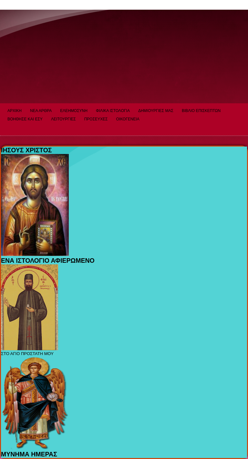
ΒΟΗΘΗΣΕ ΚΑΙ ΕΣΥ (25, 119)
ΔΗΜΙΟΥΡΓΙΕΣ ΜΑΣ (155, 110)
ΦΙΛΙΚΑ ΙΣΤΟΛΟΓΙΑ (113, 110)
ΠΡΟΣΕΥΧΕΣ (96, 119)
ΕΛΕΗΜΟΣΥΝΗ (74, 110)
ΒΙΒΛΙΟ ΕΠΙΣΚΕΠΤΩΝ (201, 110)
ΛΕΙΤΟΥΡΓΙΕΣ (63, 119)
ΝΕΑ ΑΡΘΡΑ (41, 110)
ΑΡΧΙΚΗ (14, 110)
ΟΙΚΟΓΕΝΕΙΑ (128, 119)
